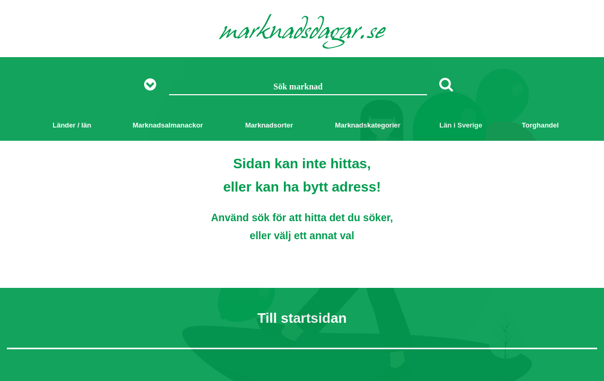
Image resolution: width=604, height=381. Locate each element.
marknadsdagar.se (302, 33)
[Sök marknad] (298, 87)
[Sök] (446, 84)
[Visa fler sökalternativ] (154, 85)
